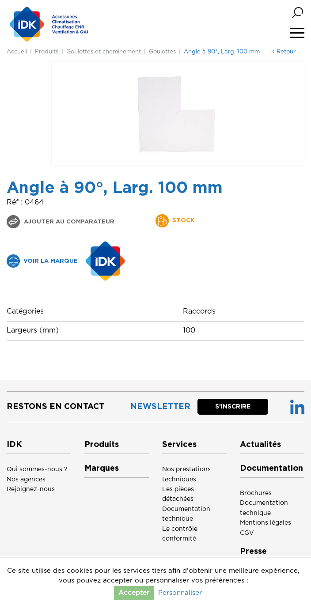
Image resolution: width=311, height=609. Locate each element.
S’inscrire (232, 407)
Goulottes (162, 52)
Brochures (256, 493)
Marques (101, 469)
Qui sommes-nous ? (37, 469)
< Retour (283, 52)
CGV (247, 533)
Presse (253, 552)
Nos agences (26, 480)
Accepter (133, 593)
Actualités (260, 445)
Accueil (17, 52)
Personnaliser (180, 593)
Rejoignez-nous (31, 489)
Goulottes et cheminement (103, 52)
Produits (46, 52)
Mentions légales (265, 523)
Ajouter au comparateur (68, 222)
